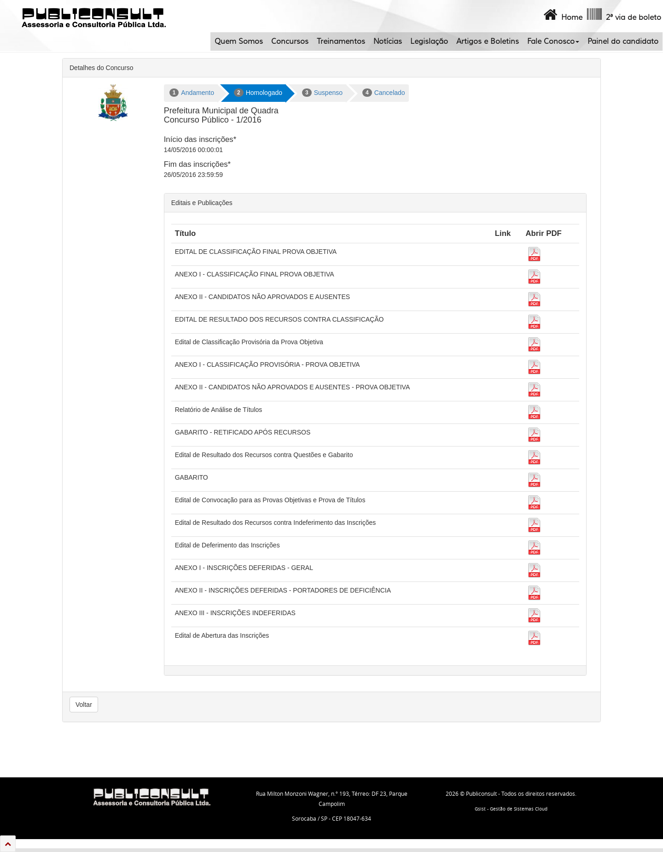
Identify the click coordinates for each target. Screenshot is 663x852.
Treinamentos (341, 41)
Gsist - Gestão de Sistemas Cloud (511, 809)
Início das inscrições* (200, 139)
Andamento (191, 92)
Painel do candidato (622, 41)
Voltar (84, 704)
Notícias (387, 41)
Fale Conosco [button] (553, 41)
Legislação (429, 41)
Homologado (258, 92)
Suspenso (322, 92)
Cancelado (383, 92)
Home (561, 14)
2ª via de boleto (623, 14)
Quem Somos (239, 41)
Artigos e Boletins (487, 41)
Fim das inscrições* (197, 164)
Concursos (289, 41)
